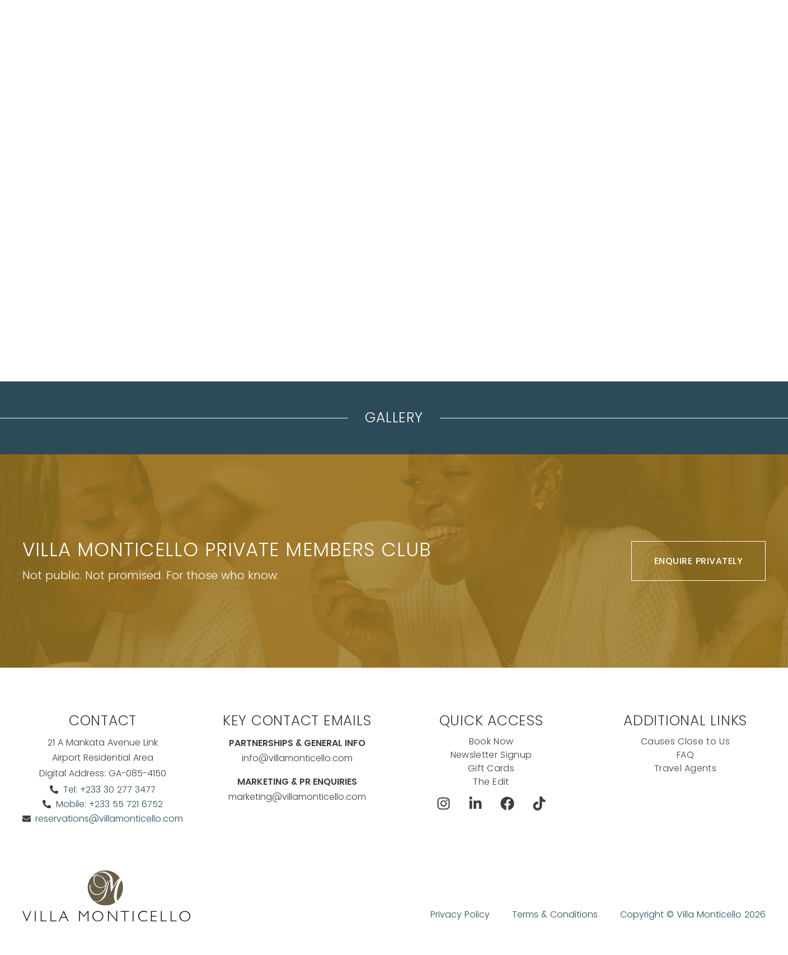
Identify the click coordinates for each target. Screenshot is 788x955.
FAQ (685, 754)
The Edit (491, 781)
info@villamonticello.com (297, 758)
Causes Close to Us (685, 741)
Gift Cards (491, 768)
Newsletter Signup (491, 754)
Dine (461, 37)
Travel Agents (685, 768)
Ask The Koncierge (716, 37)
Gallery (394, 417)
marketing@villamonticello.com (297, 796)
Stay (258, 37)
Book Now (617, 37)
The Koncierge (404, 37)
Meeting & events (321, 37)
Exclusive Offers (522, 37)
